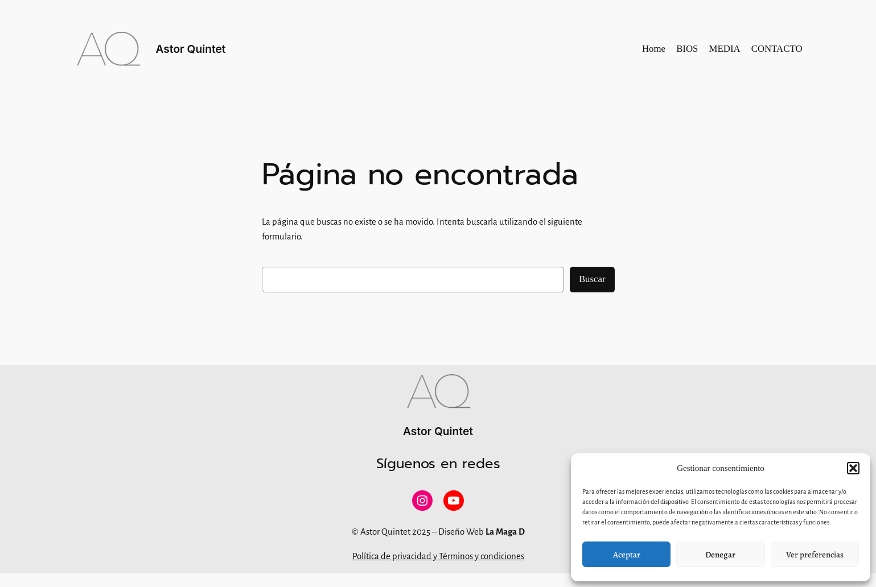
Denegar (720, 554)
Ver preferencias (815, 554)
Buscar (592, 279)
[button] (853, 468)
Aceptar (626, 554)
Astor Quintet (191, 49)
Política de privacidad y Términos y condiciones (438, 556)
